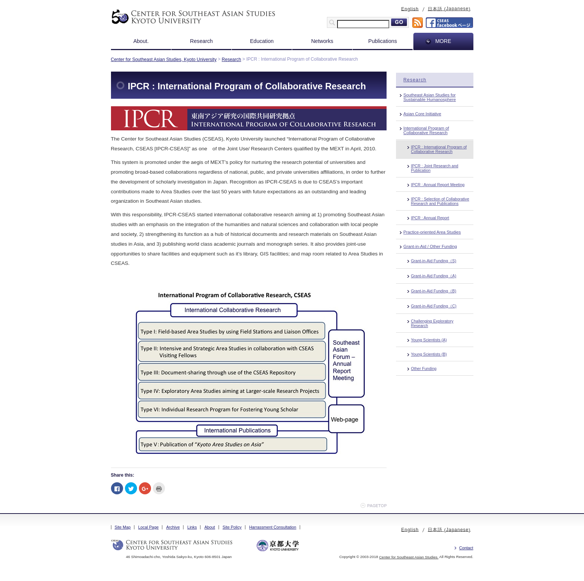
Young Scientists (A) (429, 340)
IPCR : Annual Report (430, 218)
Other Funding (424, 368)
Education (262, 41)
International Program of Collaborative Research (426, 130)
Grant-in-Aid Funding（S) (433, 260)
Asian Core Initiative (422, 114)
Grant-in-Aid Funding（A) (433, 276)
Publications (382, 41)
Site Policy (232, 527)
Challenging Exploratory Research (432, 323)
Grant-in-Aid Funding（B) (433, 291)
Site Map (123, 527)
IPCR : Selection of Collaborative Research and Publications (440, 201)
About (209, 527)
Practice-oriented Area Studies (432, 232)
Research (201, 41)
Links (192, 527)
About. (141, 41)
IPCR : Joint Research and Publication (434, 168)
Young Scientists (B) (429, 354)
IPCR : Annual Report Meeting (438, 184)
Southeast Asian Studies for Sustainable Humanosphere (430, 97)
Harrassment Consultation (272, 527)
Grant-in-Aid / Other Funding (430, 246)
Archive (173, 527)
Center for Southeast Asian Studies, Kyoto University (164, 59)
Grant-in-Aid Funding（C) (434, 306)
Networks (322, 41)
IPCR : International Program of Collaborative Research (439, 149)
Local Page (148, 527)
